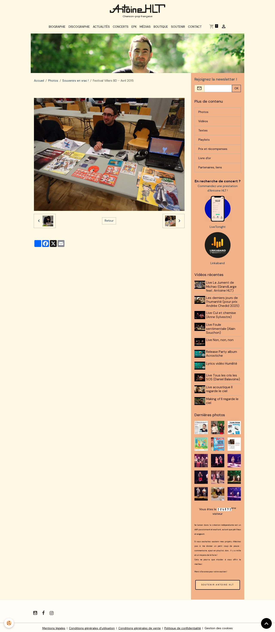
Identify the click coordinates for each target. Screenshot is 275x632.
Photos (53, 82)
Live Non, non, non (220, 341)
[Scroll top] (266, 623)
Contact (195, 28)
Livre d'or (204, 160)
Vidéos (203, 123)
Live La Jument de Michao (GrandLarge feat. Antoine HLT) (222, 289)
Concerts (120, 28)
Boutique (161, 28)
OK (236, 90)
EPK (134, 28)
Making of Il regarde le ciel (223, 400)
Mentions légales (51, 626)
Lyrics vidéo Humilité (222, 364)
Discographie (79, 28)
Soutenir (178, 28)
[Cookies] (9, 623)
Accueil (39, 82)
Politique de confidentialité (184, 626)
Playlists (204, 142)
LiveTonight (218, 229)
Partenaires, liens (210, 169)
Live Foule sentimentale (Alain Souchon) (221, 330)
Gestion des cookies (220, 626)
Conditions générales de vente (139, 626)
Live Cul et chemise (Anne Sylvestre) (222, 317)
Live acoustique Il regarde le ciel (220, 388)
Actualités (101, 28)
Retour (109, 222)
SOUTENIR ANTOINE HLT (217, 583)
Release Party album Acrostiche (222, 355)
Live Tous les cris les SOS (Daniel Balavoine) (224, 377)
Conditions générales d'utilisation (90, 626)
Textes (203, 132)
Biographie (57, 28)
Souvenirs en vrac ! (75, 82)
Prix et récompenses (212, 151)
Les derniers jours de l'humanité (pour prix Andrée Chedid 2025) (223, 304)
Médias (145, 28)
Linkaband (217, 265)
